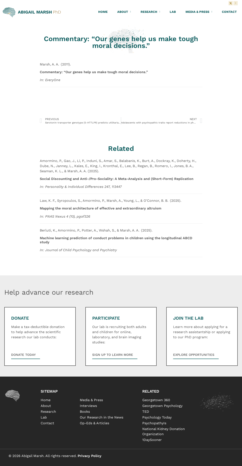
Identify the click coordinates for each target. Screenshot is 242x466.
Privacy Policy (89, 456)
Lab (173, 11)
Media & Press (199, 12)
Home (103, 11)
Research (150, 12)
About (124, 12)
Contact (229, 11)
